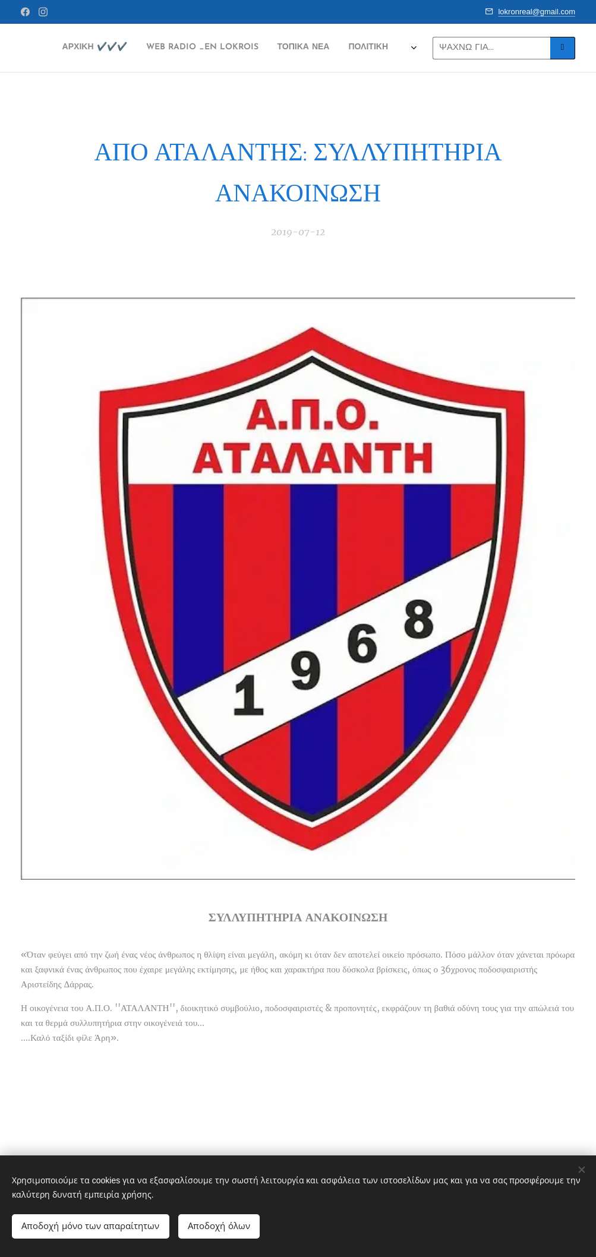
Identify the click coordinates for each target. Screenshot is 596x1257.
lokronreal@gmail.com (536, 11)
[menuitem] (128, 48)
